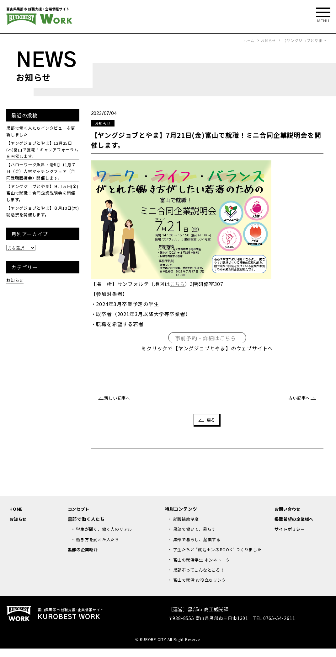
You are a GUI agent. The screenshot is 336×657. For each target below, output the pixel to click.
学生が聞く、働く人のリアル (106, 530)
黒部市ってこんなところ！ (201, 578)
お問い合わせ (288, 510)
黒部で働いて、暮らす (196, 530)
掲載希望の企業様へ (295, 520)
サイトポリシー (291, 530)
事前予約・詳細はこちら (205, 338)
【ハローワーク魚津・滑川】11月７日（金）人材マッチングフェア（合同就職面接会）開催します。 (41, 174)
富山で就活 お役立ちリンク (201, 588)
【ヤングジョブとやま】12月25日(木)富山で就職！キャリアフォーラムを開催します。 (42, 151)
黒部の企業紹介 (84, 551)
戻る (211, 421)
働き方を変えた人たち (99, 541)
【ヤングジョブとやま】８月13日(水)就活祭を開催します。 (41, 216)
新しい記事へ (119, 399)
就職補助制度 (187, 520)
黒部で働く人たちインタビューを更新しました (41, 131)
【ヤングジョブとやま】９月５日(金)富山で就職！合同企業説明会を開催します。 (41, 197)
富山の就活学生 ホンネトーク (204, 568)
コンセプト (79, 510)
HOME (16, 510)
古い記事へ (297, 399)
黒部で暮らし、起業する (198, 541)
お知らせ (15, 286)
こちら (178, 284)
